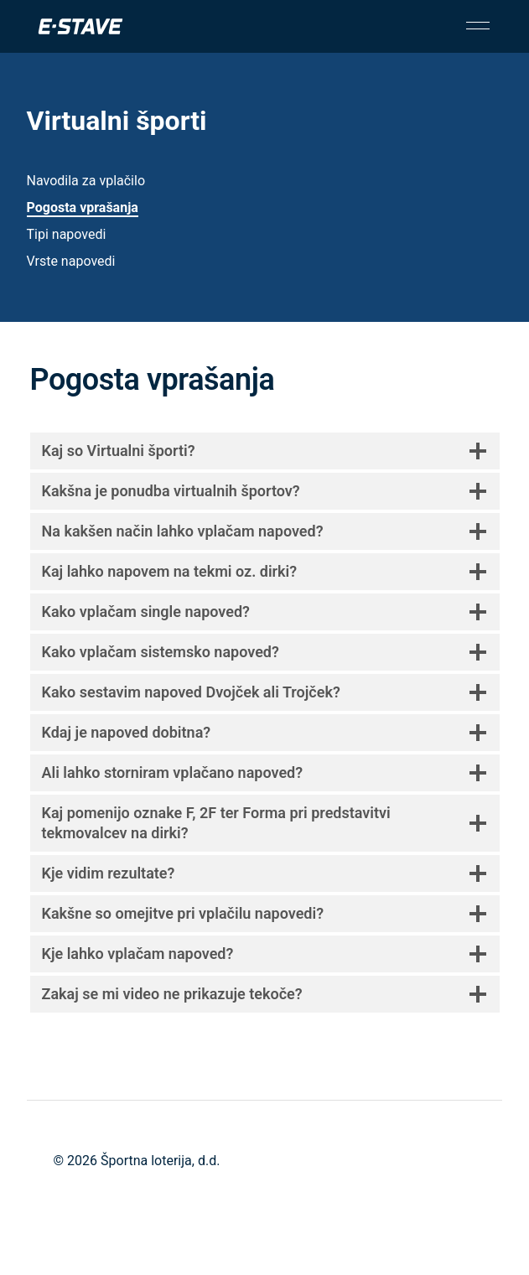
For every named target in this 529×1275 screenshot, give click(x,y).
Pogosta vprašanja (82, 207)
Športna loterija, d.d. (160, 1161)
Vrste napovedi (71, 261)
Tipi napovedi (66, 234)
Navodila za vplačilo (86, 181)
